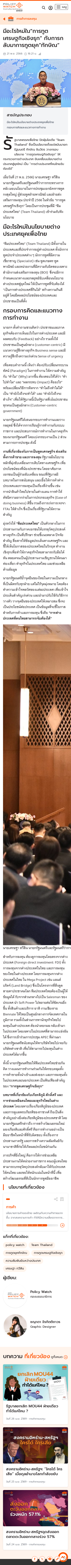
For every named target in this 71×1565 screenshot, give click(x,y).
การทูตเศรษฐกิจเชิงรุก (48, 1253)
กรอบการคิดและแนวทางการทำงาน (26, 127)
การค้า (11, 1207)
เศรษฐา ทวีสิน (15, 1268)
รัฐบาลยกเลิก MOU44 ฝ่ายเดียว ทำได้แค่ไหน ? (32, 1408)
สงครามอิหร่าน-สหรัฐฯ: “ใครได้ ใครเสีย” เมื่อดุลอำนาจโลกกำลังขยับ (34, 1471)
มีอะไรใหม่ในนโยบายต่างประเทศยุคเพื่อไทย (30, 122)
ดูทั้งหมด (59, 1357)
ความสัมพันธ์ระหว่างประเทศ (23, 1261)
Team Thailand (41, 1245)
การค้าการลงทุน (37, 1419)
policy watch (15, 1245)
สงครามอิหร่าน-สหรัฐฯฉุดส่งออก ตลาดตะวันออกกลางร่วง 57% (32, 1534)
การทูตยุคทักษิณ (16, 1253)
